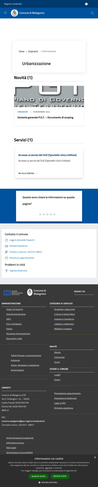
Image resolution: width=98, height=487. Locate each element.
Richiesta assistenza (63, 408)
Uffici (8, 319)
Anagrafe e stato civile (64, 309)
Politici (9, 328)
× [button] (95, 458)
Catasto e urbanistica (64, 323)
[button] (49, 482)
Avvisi (57, 362)
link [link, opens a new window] (75, 471)
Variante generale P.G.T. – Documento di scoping (45, 117)
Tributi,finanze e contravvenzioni (26, 355)
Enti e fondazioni (14, 323)
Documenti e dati (14, 338)
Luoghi (57, 374)
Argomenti (33, 51)
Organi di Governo (14, 309)
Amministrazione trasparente (19, 437)
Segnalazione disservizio (65, 398)
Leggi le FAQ (60, 403)
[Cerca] (92, 13)
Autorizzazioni (17, 370)
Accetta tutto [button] (38, 476)
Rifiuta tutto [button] (59, 476)
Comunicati (22, 111)
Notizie (57, 352)
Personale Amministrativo (18, 333)
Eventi (57, 379)
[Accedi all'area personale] (86, 4)
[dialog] (49, 471)
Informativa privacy (15, 442)
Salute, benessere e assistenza (25, 365)
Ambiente (15, 360)
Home (21, 51)
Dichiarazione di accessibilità (19, 452)
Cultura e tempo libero (64, 314)
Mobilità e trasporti (63, 328)
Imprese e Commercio (64, 319)
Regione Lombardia (13, 3)
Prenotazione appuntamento (67, 393)
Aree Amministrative (16, 314)
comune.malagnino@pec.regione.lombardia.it (23, 421)
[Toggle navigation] (5, 12)
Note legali (11, 447)
